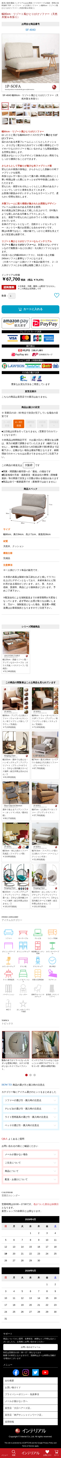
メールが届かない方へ (16, 1401)
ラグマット (52, 974)
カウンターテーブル (52, 947)
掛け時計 (52, 961)
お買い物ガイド (13, 1387)
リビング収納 (52, 933)
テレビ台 (38, 933)
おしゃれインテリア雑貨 (23, 1005)
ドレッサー (23, 989)
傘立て (8, 1004)
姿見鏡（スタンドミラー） (52, 990)
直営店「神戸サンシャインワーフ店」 (24, 1415)
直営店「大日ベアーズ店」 (18, 1408)
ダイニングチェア (23, 946)
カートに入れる (33, 309)
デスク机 (23, 961)
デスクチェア (38, 961)
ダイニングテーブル (8, 947)
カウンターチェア (8, 961)
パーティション (8, 989)
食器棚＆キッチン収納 (37, 947)
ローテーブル (23, 933)
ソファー (8, 933)
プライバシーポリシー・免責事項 (22, 1394)
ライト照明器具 (8, 974)
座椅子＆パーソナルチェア (37, 990)
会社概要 (9, 1380)
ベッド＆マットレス (23, 975)
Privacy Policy (48, 1443)
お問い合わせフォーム (30, 1347)
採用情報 (9, 1421)
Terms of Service (28, 1446)
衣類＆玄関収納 (38, 974)
